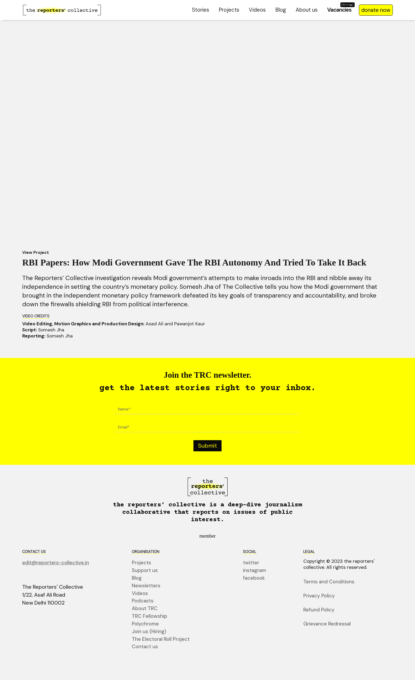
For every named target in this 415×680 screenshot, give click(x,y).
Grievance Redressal (327, 624)
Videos (257, 9)
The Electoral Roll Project (161, 639)
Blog (280, 9)
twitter (251, 562)
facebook (254, 578)
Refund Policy (319, 610)
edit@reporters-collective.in (55, 562)
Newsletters (146, 585)
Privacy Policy (319, 595)
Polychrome (145, 624)
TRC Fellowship (149, 616)
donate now (375, 10)
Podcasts (143, 601)
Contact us (145, 646)
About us (307, 9)
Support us (145, 570)
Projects (229, 9)
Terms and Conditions (328, 581)
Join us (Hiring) (149, 631)
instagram (254, 570)
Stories (200, 9)
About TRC (144, 608)
